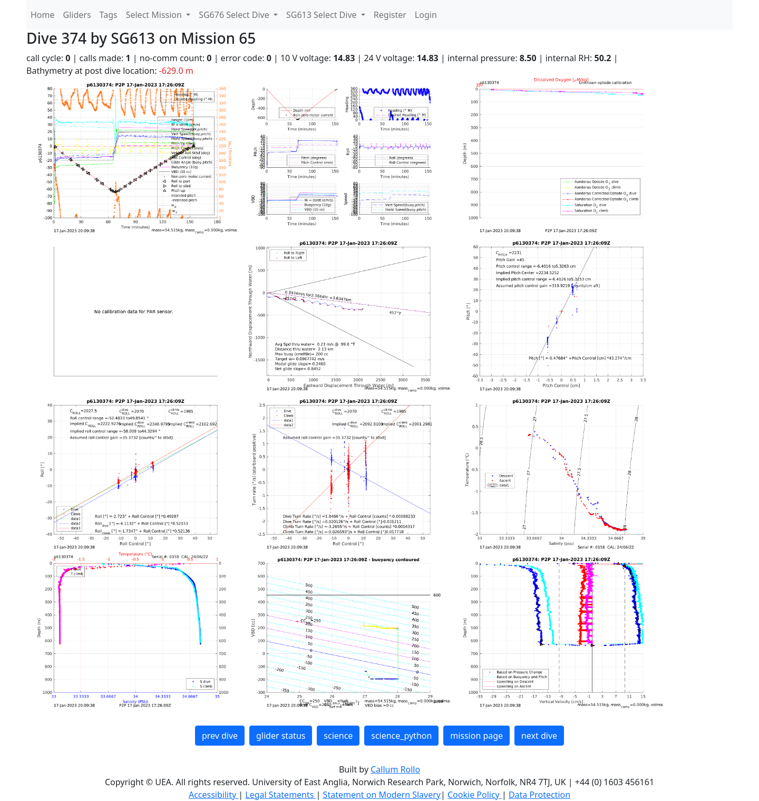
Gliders (77, 15)
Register (390, 15)
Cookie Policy (474, 794)
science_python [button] (401, 735)
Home (43, 15)
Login (426, 15)
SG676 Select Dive (235, 15)
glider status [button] (280, 735)
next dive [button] (539, 735)
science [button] (338, 735)
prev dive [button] (220, 735)
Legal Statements (280, 794)
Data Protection (539, 794)
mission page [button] (476, 735)
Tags (109, 15)
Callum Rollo (395, 769)
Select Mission (155, 15)
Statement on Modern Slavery (382, 794)
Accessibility (213, 794)
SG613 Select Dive (322, 15)
